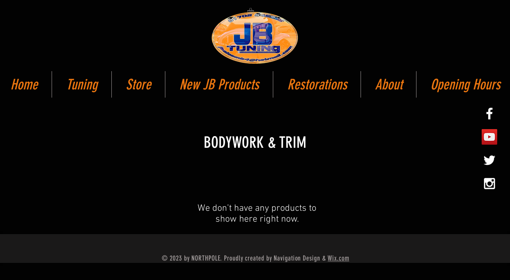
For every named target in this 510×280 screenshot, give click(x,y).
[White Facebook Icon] (489, 113)
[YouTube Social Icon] (489, 137)
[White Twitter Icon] (489, 160)
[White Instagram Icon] (489, 183)
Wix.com (338, 258)
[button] (254, 11)
